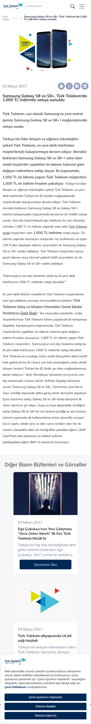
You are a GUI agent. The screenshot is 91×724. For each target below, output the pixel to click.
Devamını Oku (45, 564)
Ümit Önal (28, 313)
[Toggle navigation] (82, 6)
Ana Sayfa (6, 18)
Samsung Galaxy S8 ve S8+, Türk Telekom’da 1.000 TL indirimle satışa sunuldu (55, 18)
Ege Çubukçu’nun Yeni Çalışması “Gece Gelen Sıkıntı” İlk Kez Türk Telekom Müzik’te (45, 533)
